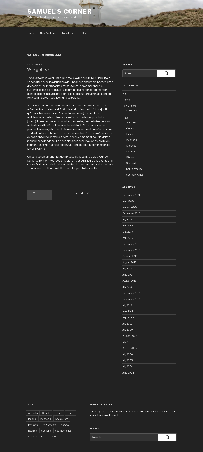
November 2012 (131, 287)
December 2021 (131, 183)
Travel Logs (68, 21)
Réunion (130, 145)
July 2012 (127, 293)
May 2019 (127, 220)
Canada (130, 116)
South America (134, 157)
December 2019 (131, 201)
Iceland (130, 122)
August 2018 (129, 250)
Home (30, 21)
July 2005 (127, 348)
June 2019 (127, 213)
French (126, 88)
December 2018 (131, 232)
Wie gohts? (38, 57)
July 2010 (127, 311)
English (126, 81)
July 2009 (127, 318)
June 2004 (128, 360)
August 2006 (129, 336)
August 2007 (129, 324)
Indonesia (131, 128)
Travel (125, 106)
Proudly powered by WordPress (107, 444)
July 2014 (127, 256)
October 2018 (129, 244)
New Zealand (47, 21)
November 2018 (131, 238)
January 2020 (129, 195)
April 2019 (127, 226)
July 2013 (127, 275)
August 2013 (129, 269)
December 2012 (131, 281)
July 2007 (127, 330)
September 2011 (131, 305)
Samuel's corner (59, 11)
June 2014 (127, 262)
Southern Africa (134, 163)
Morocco (131, 134)
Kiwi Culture (132, 98)
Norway (130, 139)
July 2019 (127, 207)
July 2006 (127, 342)
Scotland (131, 151)
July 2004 (127, 354)
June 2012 (127, 299)
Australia (131, 110)
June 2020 (128, 189)
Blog (84, 21)
